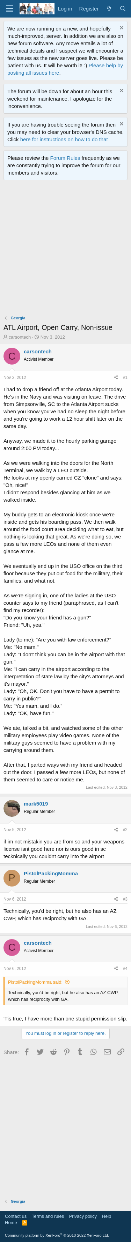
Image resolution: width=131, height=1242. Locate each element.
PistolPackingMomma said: (35, 982)
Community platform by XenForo (57, 1235)
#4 (125, 968)
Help (106, 1216)
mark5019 (36, 804)
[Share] (116, 378)
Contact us (16, 1216)
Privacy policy (83, 1216)
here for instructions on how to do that (64, 139)
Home (11, 1222)
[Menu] (9, 9)
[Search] (123, 8)
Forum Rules (65, 158)
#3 (125, 899)
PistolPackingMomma (51, 873)
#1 (125, 377)
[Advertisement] (65, 249)
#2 (125, 829)
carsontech (20, 337)
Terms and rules (48, 1216)
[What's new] (109, 8)
